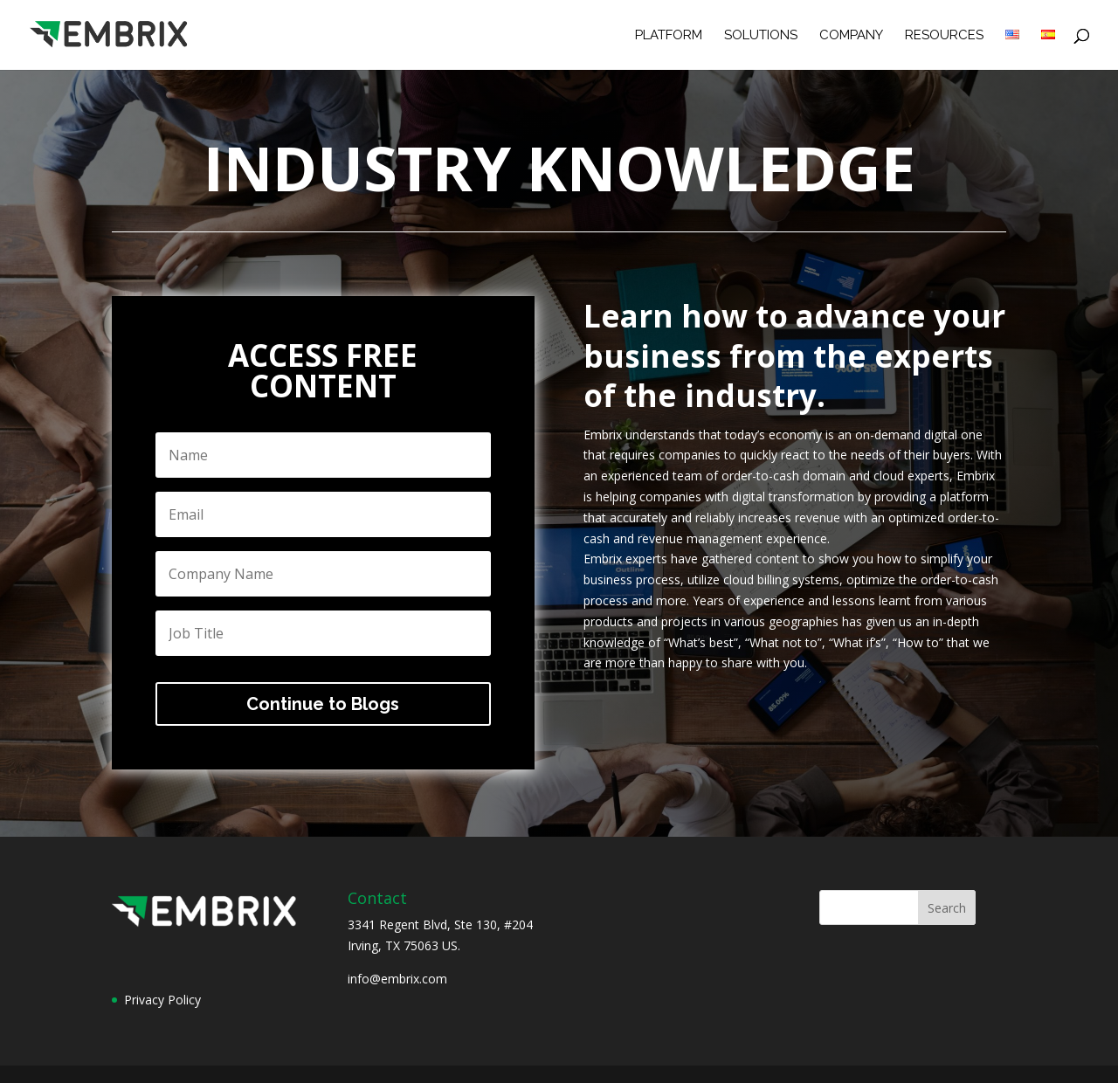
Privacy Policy (162, 999)
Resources (944, 36)
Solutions (760, 36)
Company (851, 36)
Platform (668, 36)
